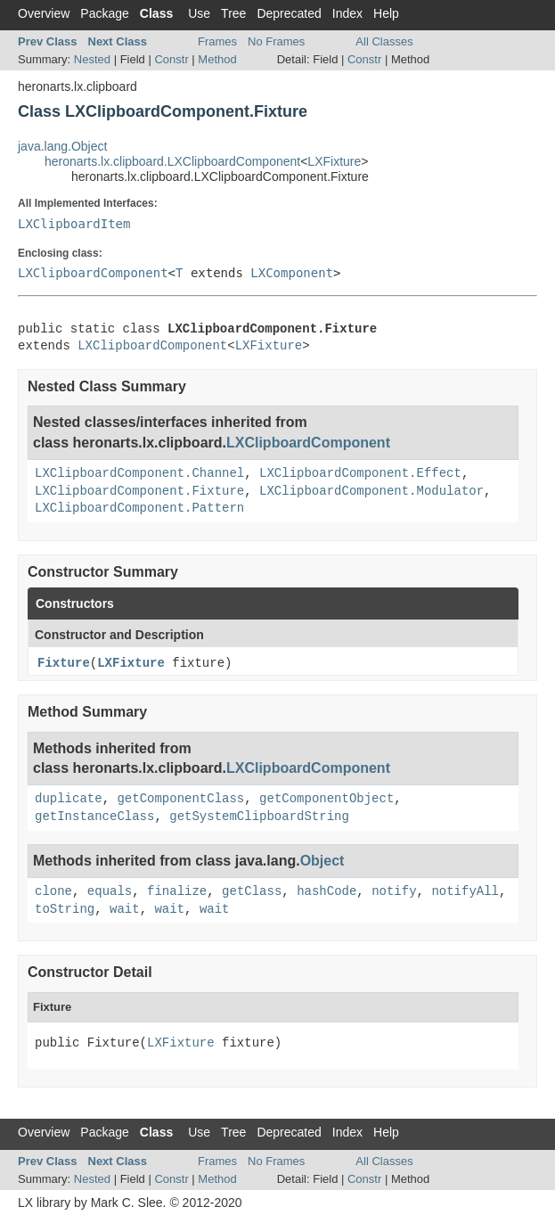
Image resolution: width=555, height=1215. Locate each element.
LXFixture (334, 161)
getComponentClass (180, 799)
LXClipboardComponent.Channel (139, 473)
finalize (177, 891)
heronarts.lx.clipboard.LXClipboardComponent (172, 161)
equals (109, 891)
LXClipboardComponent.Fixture (139, 491)
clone (53, 891)
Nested (92, 59)
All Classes (383, 41)
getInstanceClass (94, 816)
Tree (233, 13)
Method (217, 59)
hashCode (326, 891)
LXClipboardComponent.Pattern (139, 508)
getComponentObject (326, 799)
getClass (252, 891)
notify (393, 891)
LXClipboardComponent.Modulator (371, 491)
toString (64, 909)
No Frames (276, 41)
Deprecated (289, 13)
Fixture (63, 663)
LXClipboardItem (74, 224)
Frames (217, 41)
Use (199, 13)
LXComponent (291, 273)
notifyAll (465, 891)
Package (104, 13)
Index (347, 13)
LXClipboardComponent (93, 273)
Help (386, 13)
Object (322, 860)
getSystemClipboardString (259, 816)
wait (125, 909)
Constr (171, 59)
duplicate (68, 799)
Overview (43, 13)
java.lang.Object (62, 146)
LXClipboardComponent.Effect (360, 473)
